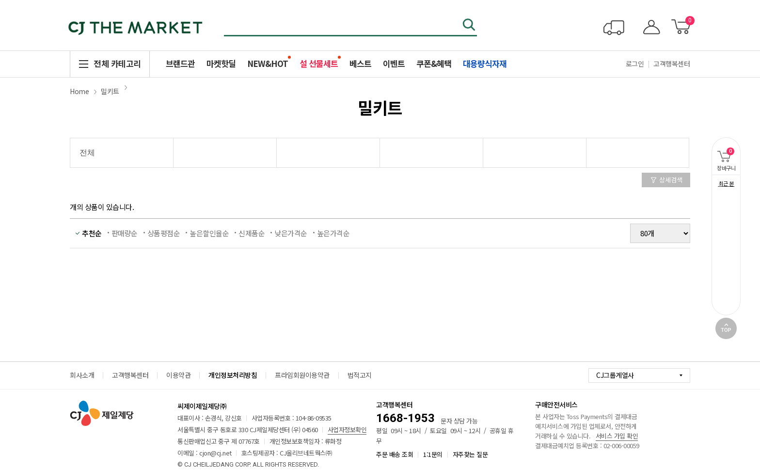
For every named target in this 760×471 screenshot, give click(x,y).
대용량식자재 (485, 63)
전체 (87, 152)
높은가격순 (333, 233)
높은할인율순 (209, 233)
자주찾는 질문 (470, 454)
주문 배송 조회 (394, 454)
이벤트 (394, 63)
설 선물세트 (319, 63)
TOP (726, 328)
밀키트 (110, 91)
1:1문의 (433, 454)
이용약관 (178, 375)
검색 (469, 25)
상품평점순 (163, 233)
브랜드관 (180, 63)
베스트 (360, 63)
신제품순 (251, 233)
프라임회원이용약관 (302, 375)
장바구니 (723, 154)
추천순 (92, 233)
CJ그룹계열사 (615, 375)
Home (79, 91)
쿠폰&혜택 (433, 63)
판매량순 (124, 233)
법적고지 (360, 375)
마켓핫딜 (221, 63)
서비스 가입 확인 (617, 435)
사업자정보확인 (347, 429)
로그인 (635, 63)
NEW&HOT (267, 63)
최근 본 (726, 183)
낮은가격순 (290, 233)
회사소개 (82, 375)
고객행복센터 (671, 63)
